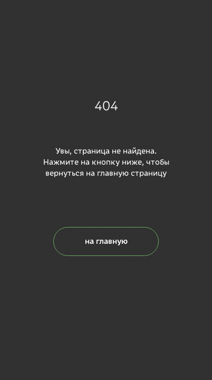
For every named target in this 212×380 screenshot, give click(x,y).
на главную (106, 241)
